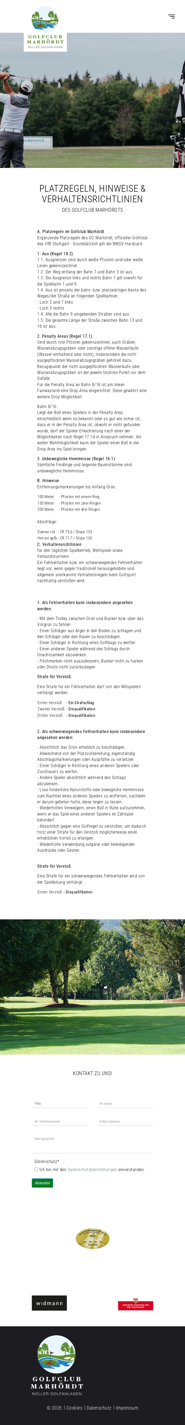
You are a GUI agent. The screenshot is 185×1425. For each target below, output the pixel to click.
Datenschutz (47, 1161)
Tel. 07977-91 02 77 (92, 1267)
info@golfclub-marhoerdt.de (92, 1261)
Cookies (74, 1408)
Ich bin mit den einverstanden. (90, 1169)
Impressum (127, 1408)
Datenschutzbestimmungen (93, 1169)
